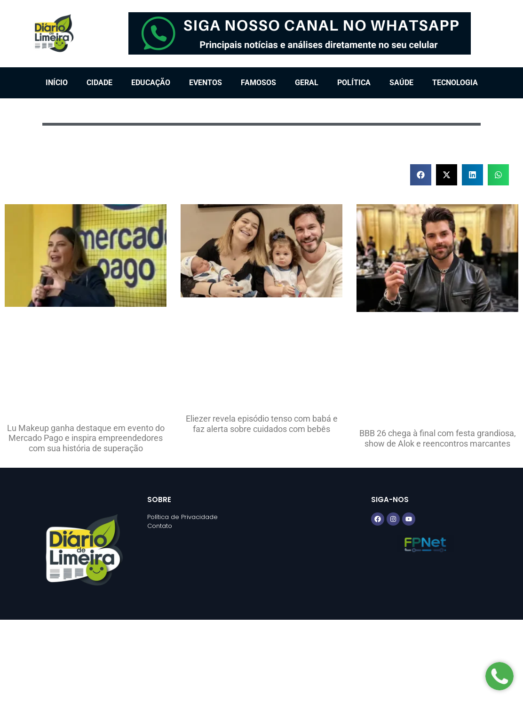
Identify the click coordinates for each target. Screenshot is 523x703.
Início (57, 82)
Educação (150, 82)
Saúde (401, 82)
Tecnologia (455, 82)
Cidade (99, 82)
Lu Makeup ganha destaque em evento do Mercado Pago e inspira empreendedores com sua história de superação (86, 438)
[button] (420, 174)
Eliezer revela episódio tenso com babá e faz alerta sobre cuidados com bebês (262, 424)
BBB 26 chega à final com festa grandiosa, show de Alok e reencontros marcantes (437, 438)
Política (354, 82)
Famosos (258, 82)
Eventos (205, 82)
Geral (306, 82)
